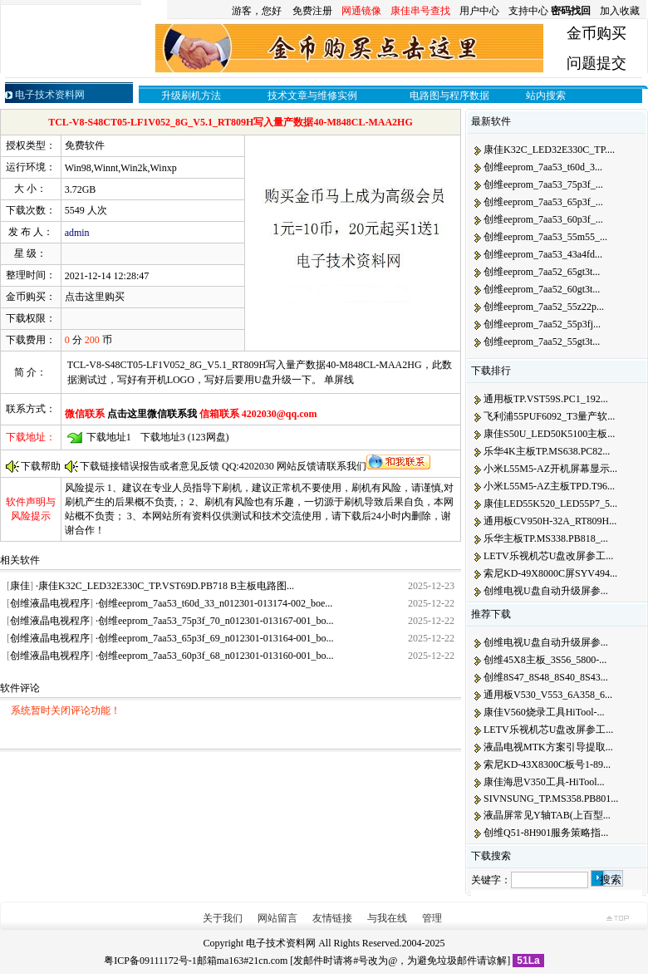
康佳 (20, 586)
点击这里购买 (95, 296)
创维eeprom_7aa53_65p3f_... (543, 202)
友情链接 (332, 918)
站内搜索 (546, 95)
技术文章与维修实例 (312, 95)
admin (77, 232)
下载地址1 (108, 437)
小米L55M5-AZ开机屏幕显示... (550, 468)
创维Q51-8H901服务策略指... (546, 832)
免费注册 (312, 11)
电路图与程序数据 (449, 95)
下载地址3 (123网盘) (184, 437)
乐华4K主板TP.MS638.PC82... (547, 451)
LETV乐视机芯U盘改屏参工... (548, 556)
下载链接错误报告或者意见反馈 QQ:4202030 (178, 466)
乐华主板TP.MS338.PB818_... (546, 538)
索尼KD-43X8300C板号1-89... (547, 764)
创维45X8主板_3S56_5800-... (545, 660)
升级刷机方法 (191, 95)
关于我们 (223, 918)
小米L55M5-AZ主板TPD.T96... (549, 486)
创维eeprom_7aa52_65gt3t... (542, 272)
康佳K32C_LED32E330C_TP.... (549, 149)
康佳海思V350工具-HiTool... (544, 782)
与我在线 (387, 918)
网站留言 (277, 918)
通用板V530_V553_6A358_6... (548, 694)
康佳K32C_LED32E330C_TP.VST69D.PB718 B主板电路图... (166, 586)
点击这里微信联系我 (153, 414)
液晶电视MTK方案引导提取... (548, 747)
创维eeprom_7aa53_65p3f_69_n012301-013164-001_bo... (216, 638)
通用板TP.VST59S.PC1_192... (546, 399)
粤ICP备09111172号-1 (150, 960)
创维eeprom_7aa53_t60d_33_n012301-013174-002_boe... (215, 603)
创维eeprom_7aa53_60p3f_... (543, 219)
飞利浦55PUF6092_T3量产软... (549, 416)
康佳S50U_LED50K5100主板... (549, 434)
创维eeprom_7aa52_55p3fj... (542, 324)
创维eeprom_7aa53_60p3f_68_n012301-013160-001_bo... (216, 655)
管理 (432, 918)
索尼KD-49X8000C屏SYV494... (550, 573)
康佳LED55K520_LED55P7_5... (550, 503)
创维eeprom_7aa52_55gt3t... (542, 341)
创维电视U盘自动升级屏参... (546, 591)
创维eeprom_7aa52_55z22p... (544, 306)
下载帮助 (41, 466)
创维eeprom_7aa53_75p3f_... (543, 184)
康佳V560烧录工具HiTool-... (544, 712)
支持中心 (528, 11)
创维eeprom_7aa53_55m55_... (545, 237)
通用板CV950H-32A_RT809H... (550, 521)
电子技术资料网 (281, 943)
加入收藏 (620, 11)
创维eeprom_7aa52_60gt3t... (542, 289)
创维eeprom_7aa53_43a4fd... (543, 254)
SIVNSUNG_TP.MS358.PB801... (551, 798)
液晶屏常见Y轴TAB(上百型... (547, 815)
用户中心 (479, 11)
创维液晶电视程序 (50, 603)
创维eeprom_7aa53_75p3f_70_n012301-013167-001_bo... (216, 621)
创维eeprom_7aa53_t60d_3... (543, 167)
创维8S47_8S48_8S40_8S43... (546, 677)
